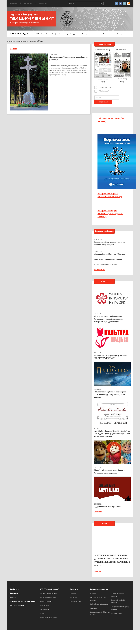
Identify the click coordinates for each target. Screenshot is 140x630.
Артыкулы (73, 597)
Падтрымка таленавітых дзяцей (108, 259)
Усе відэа (97, 572)
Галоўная (13, 3)
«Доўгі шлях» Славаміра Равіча (107, 507)
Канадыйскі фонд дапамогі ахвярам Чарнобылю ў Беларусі (109, 243)
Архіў (103, 82)
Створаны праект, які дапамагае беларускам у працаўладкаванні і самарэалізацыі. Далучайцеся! (108, 319)
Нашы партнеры (17, 605)
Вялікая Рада (44, 605)
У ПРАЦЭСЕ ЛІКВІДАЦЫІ (20, 34)
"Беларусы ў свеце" (106, 87)
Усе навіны (98, 512)
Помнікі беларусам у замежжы (25, 41)
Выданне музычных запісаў (106, 265)
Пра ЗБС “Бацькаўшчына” (49, 593)
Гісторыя (93, 593)
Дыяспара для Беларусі (67, 34)
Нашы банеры (44, 609)
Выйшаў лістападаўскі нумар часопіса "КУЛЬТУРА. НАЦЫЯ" (110, 356)
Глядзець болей (99, 269)
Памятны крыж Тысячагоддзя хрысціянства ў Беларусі (68, 58)
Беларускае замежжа (89, 34)
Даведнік (73, 593)
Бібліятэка (28, 3)
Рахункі (42, 613)
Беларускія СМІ (75, 601)
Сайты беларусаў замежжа (99, 604)
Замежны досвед (116, 613)
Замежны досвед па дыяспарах (23, 601)
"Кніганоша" (104, 91)
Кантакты (43, 3)
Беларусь (120, 34)
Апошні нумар (103, 79)
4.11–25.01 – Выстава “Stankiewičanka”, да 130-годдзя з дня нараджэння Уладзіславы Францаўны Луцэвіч (112, 433)
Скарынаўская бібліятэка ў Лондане (109, 254)
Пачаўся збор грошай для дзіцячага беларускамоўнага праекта (109, 471)
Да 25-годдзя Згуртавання (48, 617)
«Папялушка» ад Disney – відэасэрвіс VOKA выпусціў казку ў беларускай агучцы (110, 394)
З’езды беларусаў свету (48, 597)
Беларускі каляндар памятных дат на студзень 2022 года (110, 213)
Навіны (13, 597)
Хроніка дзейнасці (46, 601)
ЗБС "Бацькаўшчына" (44, 34)
